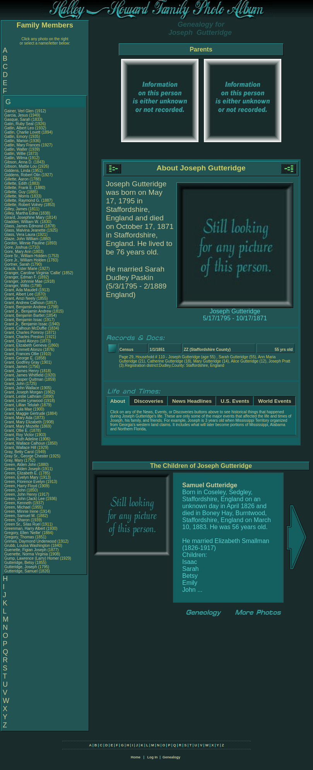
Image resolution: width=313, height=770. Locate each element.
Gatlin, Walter (16, 149)
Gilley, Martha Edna (21, 213)
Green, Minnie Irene (21, 511)
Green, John (15, 490)
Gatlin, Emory (16, 136)
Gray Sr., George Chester (26, 456)
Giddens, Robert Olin (22, 175)
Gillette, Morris (17, 196)
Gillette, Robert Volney (23, 205)
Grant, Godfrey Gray (21, 362)
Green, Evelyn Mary (21, 477)
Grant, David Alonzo (21, 341)
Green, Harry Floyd (20, 486)
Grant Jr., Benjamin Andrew (27, 311)
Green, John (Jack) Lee (24, 499)
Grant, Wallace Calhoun (24, 443)
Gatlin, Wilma (16, 158)
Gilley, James (16, 209)
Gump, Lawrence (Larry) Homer (31, 558)
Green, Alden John (20, 464)
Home (135, 757)
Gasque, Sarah (17, 119)
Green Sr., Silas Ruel (22, 524)
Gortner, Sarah (17, 264)
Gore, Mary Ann (17, 251)
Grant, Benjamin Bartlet (24, 315)
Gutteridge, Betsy (19, 562)
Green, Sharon (17, 520)
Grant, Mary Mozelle (21, 426)
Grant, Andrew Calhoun (24, 303)
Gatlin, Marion (16, 141)
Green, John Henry (20, 494)
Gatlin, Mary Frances (22, 145)
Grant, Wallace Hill (20, 447)
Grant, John (15, 384)
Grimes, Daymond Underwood (30, 541)
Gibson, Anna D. (18, 162)
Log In (152, 757)
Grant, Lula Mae (18, 409)
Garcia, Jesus (16, 115)
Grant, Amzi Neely (20, 298)
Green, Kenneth (18, 503)
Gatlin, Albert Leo (19, 128)
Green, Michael (18, 507)
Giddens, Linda (17, 170)
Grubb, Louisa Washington (27, 545)
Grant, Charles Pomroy (24, 332)
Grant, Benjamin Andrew (25, 307)
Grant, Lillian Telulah (21, 405)
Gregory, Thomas (19, 537)
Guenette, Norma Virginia (26, 554)
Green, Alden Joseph (22, 469)
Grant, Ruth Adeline (21, 439)
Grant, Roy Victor (19, 435)
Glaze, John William (21, 239)
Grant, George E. (19, 358)
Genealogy (171, 757)
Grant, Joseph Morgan (23, 392)
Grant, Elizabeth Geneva (25, 345)
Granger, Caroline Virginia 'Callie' (32, 273)
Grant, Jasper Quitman (23, 379)
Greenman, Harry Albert (24, 528)
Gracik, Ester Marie (21, 268)
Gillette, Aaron (17, 179)
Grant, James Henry (21, 371)
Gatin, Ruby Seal (19, 124)
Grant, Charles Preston (24, 337)
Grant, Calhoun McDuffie (25, 328)
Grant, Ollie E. (16, 430)
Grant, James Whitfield (23, 375)
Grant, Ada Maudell (21, 290)
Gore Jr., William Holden (25, 260)
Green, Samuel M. (20, 516)
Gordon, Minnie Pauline (24, 243)
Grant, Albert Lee (19, 294)
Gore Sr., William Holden (25, 256)
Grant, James (16, 366)
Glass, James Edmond (23, 226)
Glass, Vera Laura (19, 234)
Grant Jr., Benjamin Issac (26, 324)
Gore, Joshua (16, 247)
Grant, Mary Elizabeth (23, 422)
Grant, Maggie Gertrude (24, 413)
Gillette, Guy (15, 192)
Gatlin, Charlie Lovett (22, 132)
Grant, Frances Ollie (21, 354)
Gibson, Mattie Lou (20, 166)
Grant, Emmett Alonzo (23, 349)
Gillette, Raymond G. (22, 200)
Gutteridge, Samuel (21, 571)
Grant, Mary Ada (18, 418)
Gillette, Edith (16, 183)
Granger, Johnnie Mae (23, 281)
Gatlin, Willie (15, 153)
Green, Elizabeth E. (21, 473)
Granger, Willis (17, 286)
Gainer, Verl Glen (19, 111)
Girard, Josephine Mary (24, 217)
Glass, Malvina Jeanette (25, 230)
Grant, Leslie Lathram (22, 396)
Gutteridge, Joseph (21, 567)
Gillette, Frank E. (18, 188)
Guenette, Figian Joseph (25, 550)
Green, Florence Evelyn (24, 482)
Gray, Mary (14, 460)
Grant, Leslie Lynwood (23, 401)
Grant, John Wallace (21, 388)
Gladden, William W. (21, 222)
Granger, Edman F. (20, 277)
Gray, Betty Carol (19, 452)
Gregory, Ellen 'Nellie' (23, 533)
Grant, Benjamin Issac (23, 320)
